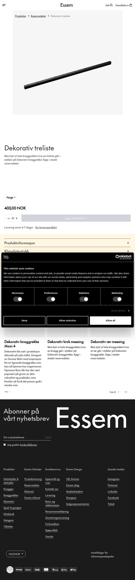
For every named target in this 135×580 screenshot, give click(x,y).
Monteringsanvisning (57, 517)
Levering (50, 495)
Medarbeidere (74, 491)
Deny (24, 320)
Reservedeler (38, 16)
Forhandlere (52, 524)
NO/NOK (16, 554)
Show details (118, 310)
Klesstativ (9, 501)
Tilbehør (8, 526)
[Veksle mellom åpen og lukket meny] (24, 5)
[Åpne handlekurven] (124, 5)
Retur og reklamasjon (52, 503)
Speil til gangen (12, 507)
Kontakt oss (51, 489)
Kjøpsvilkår (51, 530)
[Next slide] (125, 391)
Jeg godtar (22, 444)
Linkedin (112, 491)
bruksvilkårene (28, 444)
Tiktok (111, 504)
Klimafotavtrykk (66, 251)
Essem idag (72, 485)
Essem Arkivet (32, 497)
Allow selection (67, 320)
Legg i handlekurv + (76, 218)
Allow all (110, 320)
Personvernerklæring (57, 511)
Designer (71, 497)
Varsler (49, 536)
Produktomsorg (33, 479)
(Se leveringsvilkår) (46, 227)
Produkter (20, 16)
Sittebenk (9, 514)
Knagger (9, 489)
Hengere (9, 520)
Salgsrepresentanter (77, 504)
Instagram (113, 479)
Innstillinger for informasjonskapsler (102, 554)
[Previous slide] (119, 391)
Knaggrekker (11, 495)
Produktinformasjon (66, 242)
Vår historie (72, 479)
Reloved (29, 491)
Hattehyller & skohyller (11, 480)
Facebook (113, 497)
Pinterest (113, 485)
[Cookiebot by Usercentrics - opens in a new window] (117, 257)
